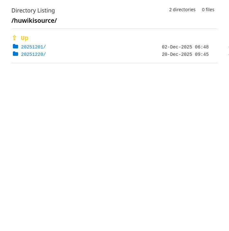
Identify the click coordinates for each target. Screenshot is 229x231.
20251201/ (33, 47)
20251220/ (33, 54)
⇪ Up (20, 38)
